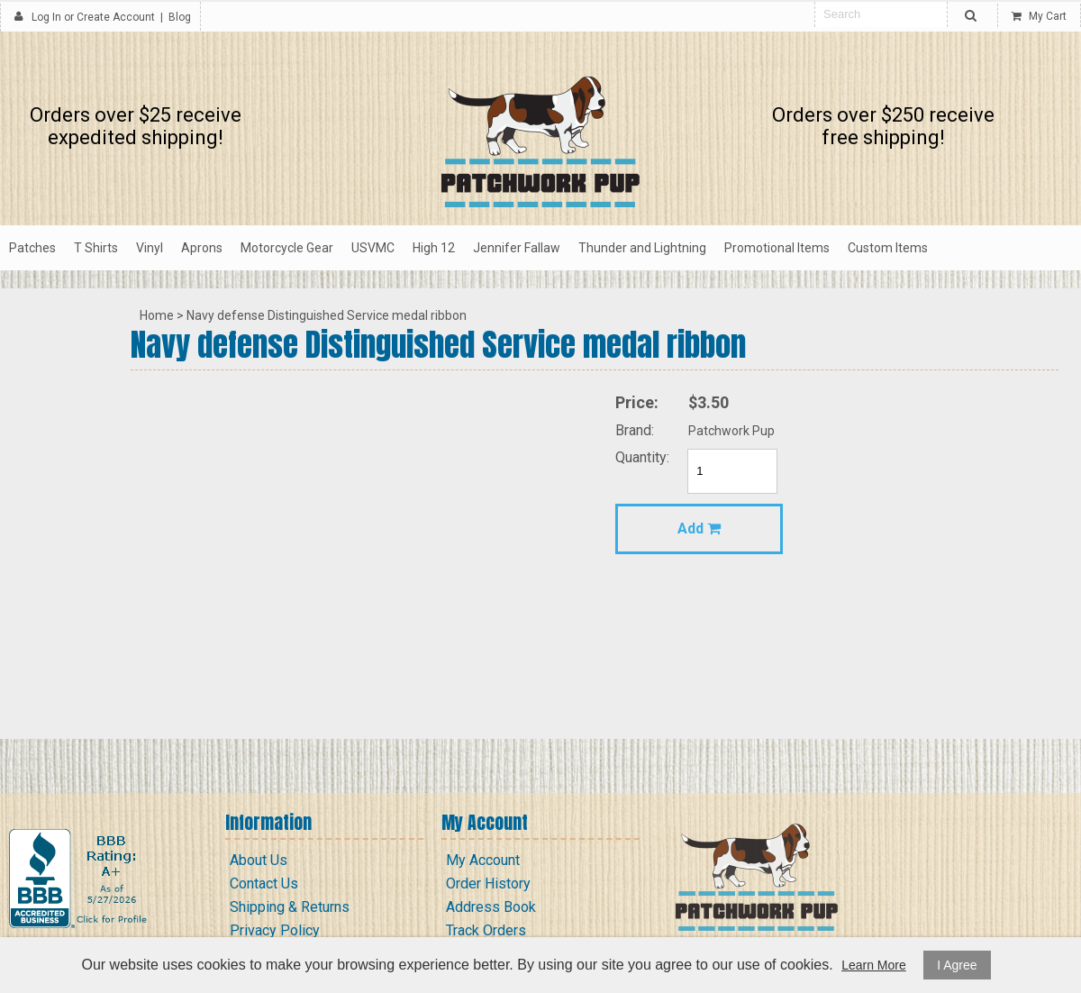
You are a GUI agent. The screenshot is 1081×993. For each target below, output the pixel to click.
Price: (637, 402)
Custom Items (888, 248)
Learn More (873, 965)
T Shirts (96, 248)
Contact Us (264, 883)
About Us (258, 860)
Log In (46, 17)
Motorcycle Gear (287, 248)
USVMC (373, 248)
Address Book (491, 907)
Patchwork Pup (731, 431)
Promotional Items (777, 248)
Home (157, 315)
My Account (483, 860)
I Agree (957, 965)
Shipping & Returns (290, 907)
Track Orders (486, 930)
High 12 (434, 248)
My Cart (1039, 16)
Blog (179, 17)
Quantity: (642, 457)
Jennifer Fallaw (516, 248)
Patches (32, 248)
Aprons (202, 248)
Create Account (116, 17)
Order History (488, 883)
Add (699, 528)
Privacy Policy (275, 930)
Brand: (634, 430)
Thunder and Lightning (642, 248)
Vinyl (149, 248)
